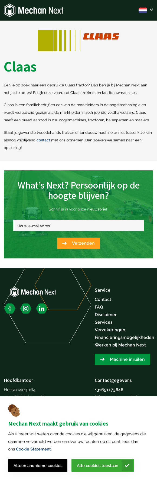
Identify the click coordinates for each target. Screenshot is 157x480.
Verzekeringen (110, 329)
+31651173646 (109, 389)
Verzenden (83, 243)
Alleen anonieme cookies (38, 465)
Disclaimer (106, 314)
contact (43, 140)
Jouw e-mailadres (34, 226)
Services (104, 322)
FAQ (99, 307)
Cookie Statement (33, 449)
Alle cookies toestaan (97, 465)
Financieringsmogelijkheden (124, 337)
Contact (103, 299)
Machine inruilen (127, 359)
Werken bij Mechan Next (120, 345)
